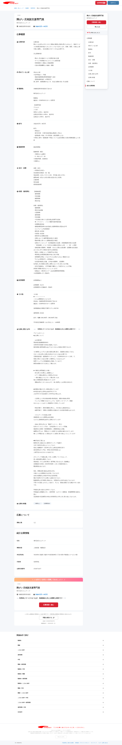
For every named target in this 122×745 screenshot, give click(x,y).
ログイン (113, 3)
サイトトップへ (61, 736)
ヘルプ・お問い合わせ (103, 742)
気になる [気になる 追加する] (97, 27)
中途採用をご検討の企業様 (68, 742)
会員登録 (101, 3)
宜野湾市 (33, 8)
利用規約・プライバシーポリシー (82, 742)
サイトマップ (94, 742)
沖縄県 (27, 8)
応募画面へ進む (48, 605)
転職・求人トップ (18, 8)
